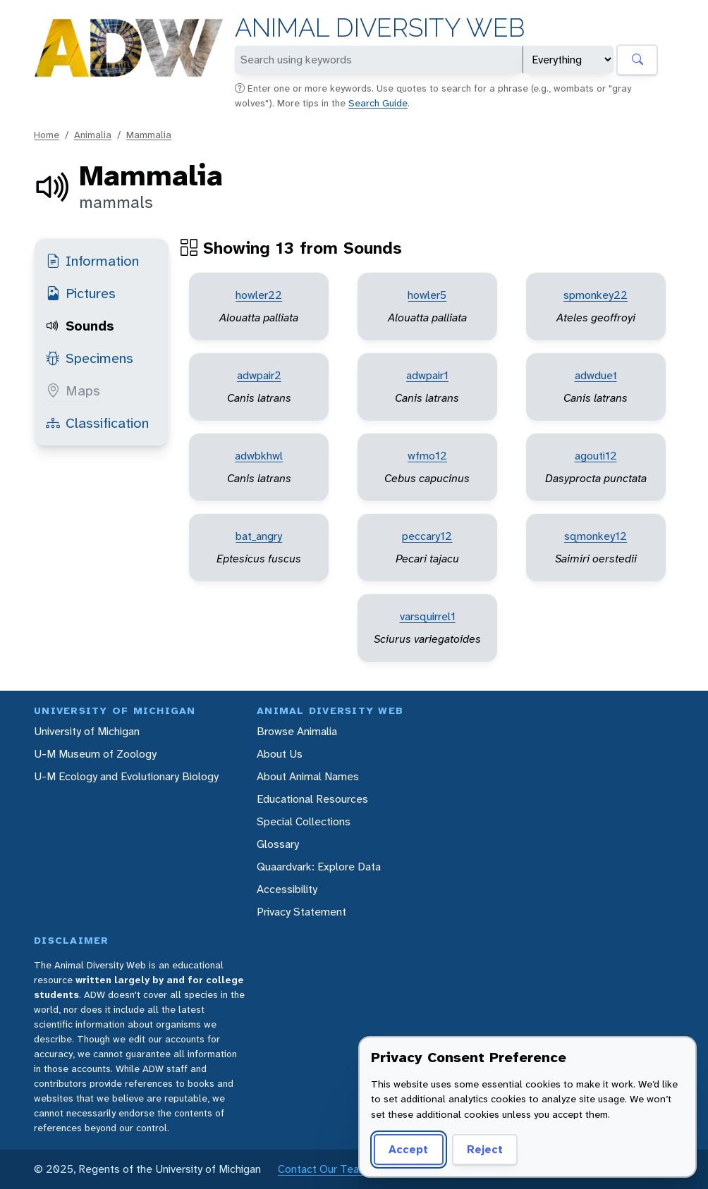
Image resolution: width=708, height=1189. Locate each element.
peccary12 (427, 536)
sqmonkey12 (595, 536)
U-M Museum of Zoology (95, 753)
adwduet (596, 375)
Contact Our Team (323, 1169)
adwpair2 (259, 375)
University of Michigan (87, 731)
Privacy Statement (301, 911)
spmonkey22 (595, 295)
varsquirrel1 (428, 616)
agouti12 (596, 455)
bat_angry (259, 536)
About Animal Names (308, 776)
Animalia (92, 134)
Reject (485, 1149)
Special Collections (303, 821)
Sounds (80, 325)
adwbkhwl (259, 455)
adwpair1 (427, 375)
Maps (73, 390)
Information (92, 260)
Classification (97, 422)
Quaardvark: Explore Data (319, 866)
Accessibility (287, 889)
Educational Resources (312, 798)
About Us (280, 753)
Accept (408, 1149)
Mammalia (148, 134)
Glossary (278, 844)
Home (46, 134)
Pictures (81, 293)
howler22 (259, 295)
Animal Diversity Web (380, 28)
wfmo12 (427, 455)
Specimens (89, 358)
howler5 (427, 295)
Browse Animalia (297, 731)
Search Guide (378, 103)
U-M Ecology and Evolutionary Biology (126, 776)
